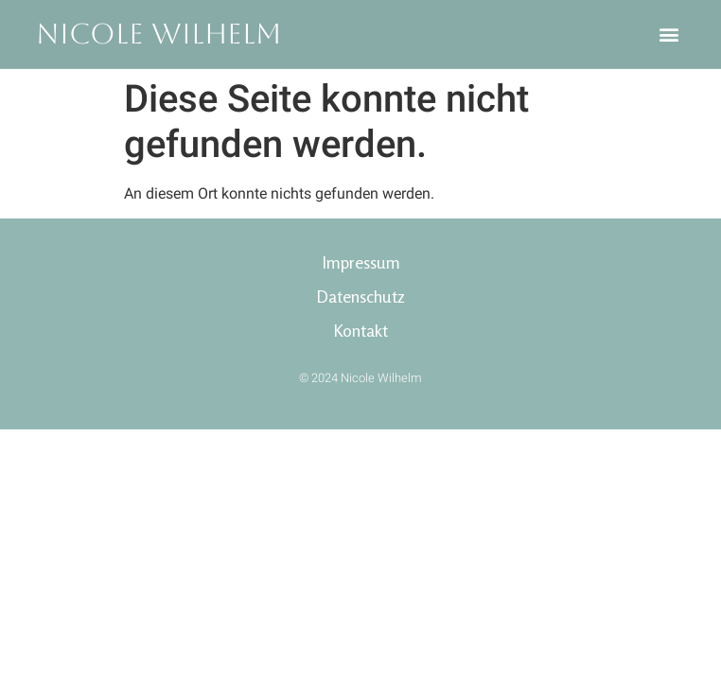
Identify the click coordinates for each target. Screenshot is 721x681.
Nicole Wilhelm (159, 33)
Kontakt (360, 330)
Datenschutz (360, 296)
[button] (669, 34)
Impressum (361, 262)
